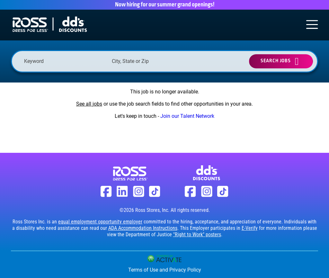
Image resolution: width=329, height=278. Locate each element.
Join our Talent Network (187, 116)
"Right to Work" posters (197, 234)
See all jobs (89, 104)
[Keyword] (65, 61)
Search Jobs (276, 61)
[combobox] (152, 61)
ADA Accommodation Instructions (142, 228)
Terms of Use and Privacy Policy (164, 270)
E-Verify (250, 228)
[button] (187, 61)
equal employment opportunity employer (100, 222)
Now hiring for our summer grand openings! (164, 5)
